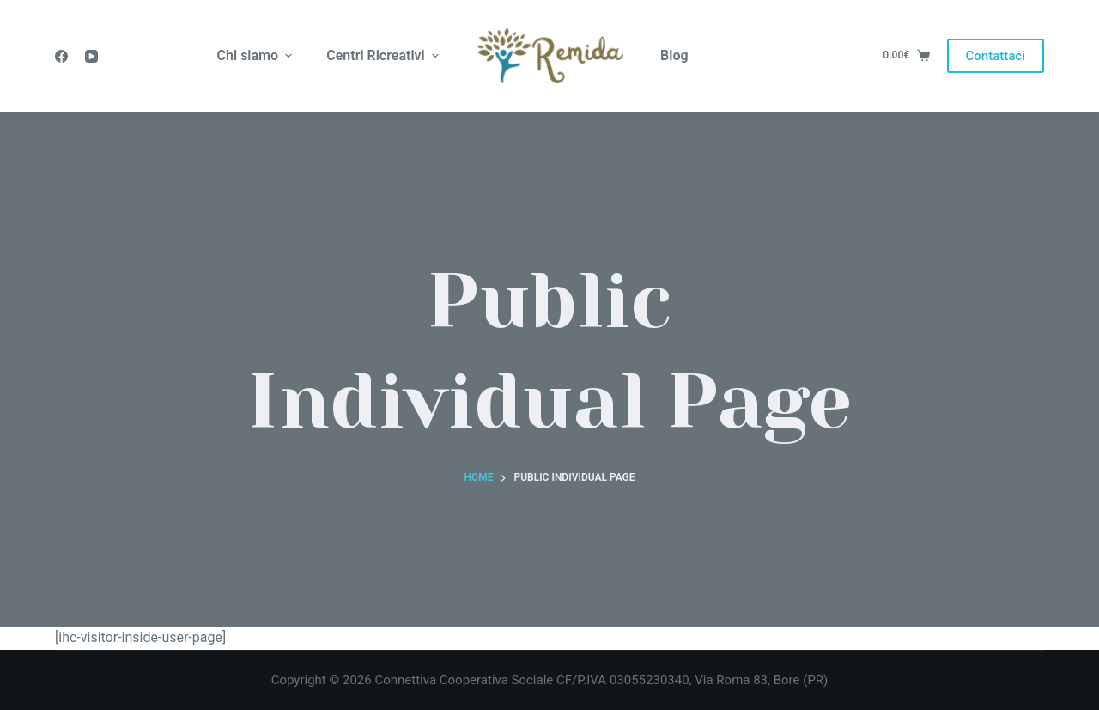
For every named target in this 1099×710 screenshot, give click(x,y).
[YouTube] (91, 56)
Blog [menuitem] (674, 55)
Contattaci (995, 56)
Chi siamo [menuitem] (257, 55)
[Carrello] (906, 55)
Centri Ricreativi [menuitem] (384, 55)
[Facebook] (61, 56)
